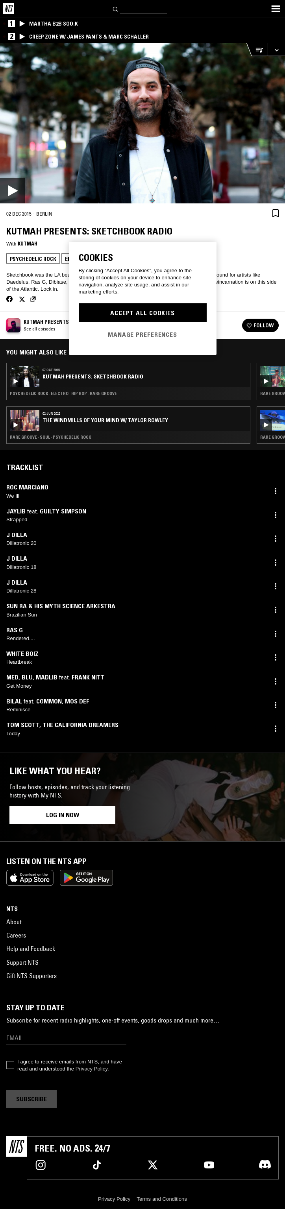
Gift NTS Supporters (31, 976)
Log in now (62, 815)
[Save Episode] (275, 213)
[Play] (142, 123)
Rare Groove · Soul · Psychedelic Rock (50, 437)
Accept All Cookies (142, 313)
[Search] (115, 8)
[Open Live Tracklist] (257, 49)
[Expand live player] (276, 49)
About (13, 922)
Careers (16, 935)
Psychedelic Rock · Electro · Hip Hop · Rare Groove (63, 393)
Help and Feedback (30, 948)
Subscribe (31, 1099)
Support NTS (22, 962)
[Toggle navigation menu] (275, 8)
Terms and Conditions (162, 1199)
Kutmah (27, 243)
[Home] (8, 8)
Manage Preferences (142, 334)
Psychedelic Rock (33, 258)
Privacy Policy (91, 1069)
